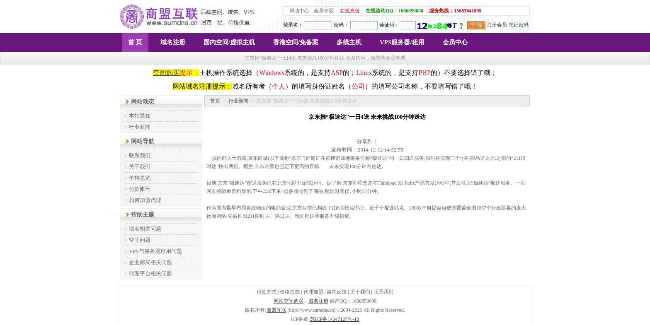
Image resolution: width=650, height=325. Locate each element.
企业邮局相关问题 (150, 262)
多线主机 (349, 42)
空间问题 (139, 240)
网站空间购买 (288, 301)
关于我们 (139, 167)
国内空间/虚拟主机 (229, 42)
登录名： (293, 25)
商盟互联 (276, 310)
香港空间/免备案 (295, 42)
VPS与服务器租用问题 (155, 251)
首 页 (135, 42)
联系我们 (139, 155)
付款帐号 (139, 189)
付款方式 (266, 292)
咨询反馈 (337, 292)
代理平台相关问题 (150, 273)
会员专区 (324, 11)
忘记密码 (519, 25)
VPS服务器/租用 (402, 42)
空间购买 (166, 72)
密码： (341, 25)
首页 (215, 101)
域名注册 (172, 42)
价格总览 (139, 178)
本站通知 (139, 116)
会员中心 (455, 42)
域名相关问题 (145, 229)
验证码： (389, 25)
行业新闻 (139, 127)
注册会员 (497, 25)
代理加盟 (313, 292)
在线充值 (350, 11)
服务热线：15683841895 (455, 11)
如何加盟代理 (145, 200)
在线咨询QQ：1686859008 (394, 11)
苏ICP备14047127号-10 (334, 319)
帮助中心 (299, 11)
